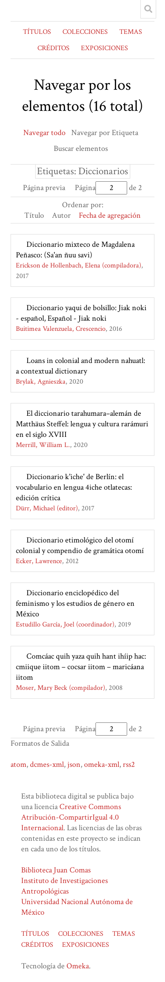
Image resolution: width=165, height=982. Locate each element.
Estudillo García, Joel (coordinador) (65, 624)
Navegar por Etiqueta (104, 133)
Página (101, 188)
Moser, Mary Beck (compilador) (60, 688)
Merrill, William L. (43, 445)
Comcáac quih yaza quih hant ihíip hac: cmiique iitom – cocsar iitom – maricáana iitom (81, 666)
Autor (61, 215)
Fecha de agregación (110, 215)
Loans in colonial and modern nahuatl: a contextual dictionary (80, 365)
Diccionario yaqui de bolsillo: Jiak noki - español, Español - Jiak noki (81, 313)
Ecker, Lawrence (39, 561)
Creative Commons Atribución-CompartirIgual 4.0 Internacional (71, 817)
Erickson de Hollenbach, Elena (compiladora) (78, 265)
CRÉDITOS (53, 48)
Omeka (77, 966)
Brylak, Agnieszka (41, 381)
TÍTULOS (37, 32)
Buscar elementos (81, 148)
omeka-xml (101, 764)
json (74, 764)
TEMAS (130, 32)
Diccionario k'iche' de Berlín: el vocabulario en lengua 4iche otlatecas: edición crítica (74, 487)
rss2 (129, 764)
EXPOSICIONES (104, 48)
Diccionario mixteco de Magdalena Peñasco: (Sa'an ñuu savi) (75, 249)
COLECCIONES (85, 32)
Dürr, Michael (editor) (47, 508)
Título (34, 215)
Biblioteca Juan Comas (56, 870)
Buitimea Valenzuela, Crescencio (61, 328)
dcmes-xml (47, 764)
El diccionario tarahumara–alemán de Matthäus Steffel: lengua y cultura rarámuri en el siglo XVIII (82, 424)
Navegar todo (44, 133)
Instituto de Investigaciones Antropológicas (64, 886)
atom (18, 764)
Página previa (44, 188)
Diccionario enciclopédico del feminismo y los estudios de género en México (75, 603)
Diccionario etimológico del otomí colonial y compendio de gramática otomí (80, 545)
